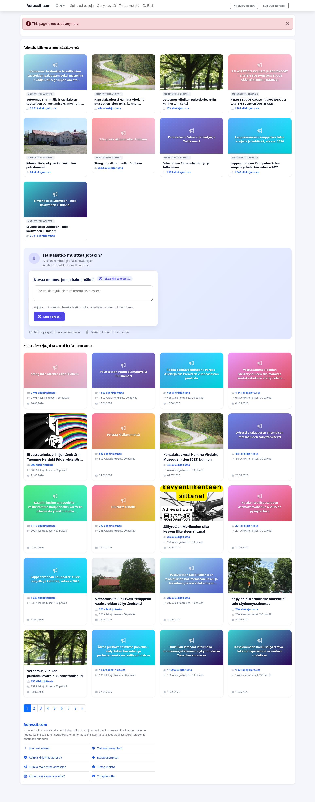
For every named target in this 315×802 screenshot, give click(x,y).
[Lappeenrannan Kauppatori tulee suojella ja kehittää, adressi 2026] (260, 147)
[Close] (288, 23)
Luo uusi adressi (274, 6)
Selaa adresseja (82, 5)
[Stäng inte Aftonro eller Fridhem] (123, 145)
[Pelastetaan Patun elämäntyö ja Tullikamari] (191, 147)
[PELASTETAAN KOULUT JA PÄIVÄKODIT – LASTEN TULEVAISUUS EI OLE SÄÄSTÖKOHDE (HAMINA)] (260, 83)
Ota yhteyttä (106, 5)
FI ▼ (60, 5)
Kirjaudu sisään (244, 6)
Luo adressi (49, 316)
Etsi (147, 5)
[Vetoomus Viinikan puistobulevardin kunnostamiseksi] (191, 83)
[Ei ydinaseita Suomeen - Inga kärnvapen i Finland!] (55, 211)
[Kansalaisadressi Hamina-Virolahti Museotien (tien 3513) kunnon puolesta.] (123, 83)
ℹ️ (189, 94)
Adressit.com (38, 5)
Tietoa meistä (129, 5)
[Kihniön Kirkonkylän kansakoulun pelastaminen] (55, 147)
